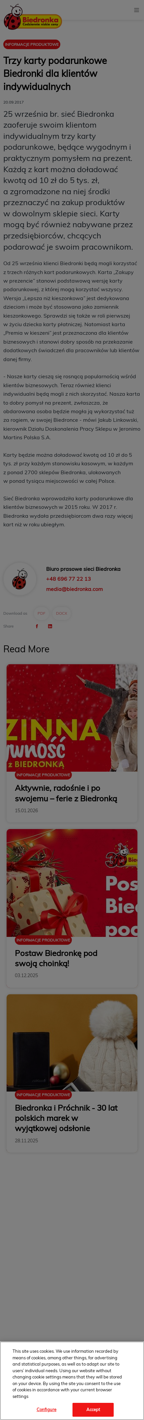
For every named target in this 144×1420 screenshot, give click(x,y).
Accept (93, 1409)
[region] (72, 1381)
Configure (46, 1409)
